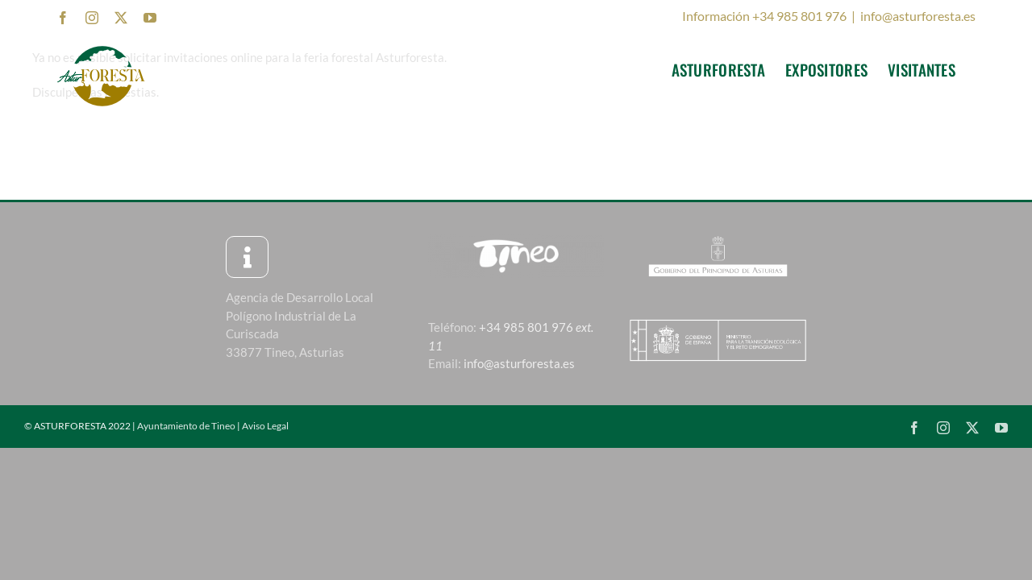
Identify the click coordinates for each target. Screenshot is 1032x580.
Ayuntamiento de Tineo (186, 426)
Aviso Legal (265, 426)
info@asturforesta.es (918, 15)
